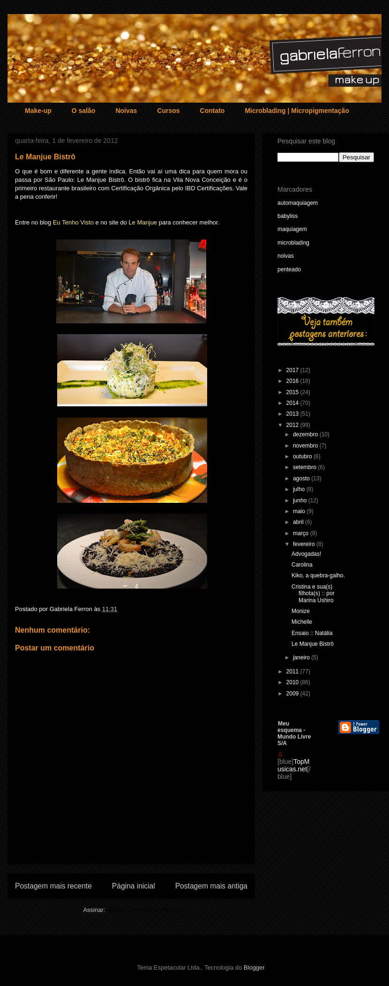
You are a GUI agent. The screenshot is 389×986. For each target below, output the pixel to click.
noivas (285, 256)
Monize (301, 611)
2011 (293, 671)
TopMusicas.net (293, 765)
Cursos (168, 110)
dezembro (306, 434)
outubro (303, 456)
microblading (293, 242)
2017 (293, 370)
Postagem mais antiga (211, 886)
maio (300, 511)
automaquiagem (297, 203)
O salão (84, 110)
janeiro (302, 657)
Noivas (126, 110)
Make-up (38, 110)
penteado (289, 269)
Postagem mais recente (53, 886)
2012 (293, 425)
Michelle (302, 622)
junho (300, 500)
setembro (305, 467)
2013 (293, 414)
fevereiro (304, 544)
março (301, 533)
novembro (306, 445)
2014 (293, 403)
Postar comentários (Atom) (143, 909)
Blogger (254, 967)
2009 (293, 693)
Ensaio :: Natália (312, 633)
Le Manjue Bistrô (313, 644)
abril (299, 522)
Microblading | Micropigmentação (297, 110)
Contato (212, 110)
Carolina (302, 564)
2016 (293, 381)
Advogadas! (306, 554)
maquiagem (292, 229)
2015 (293, 392)
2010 (293, 682)
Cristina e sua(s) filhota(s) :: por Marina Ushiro (313, 593)
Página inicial (133, 886)
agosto (302, 478)
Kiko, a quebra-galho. (318, 575)
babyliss (287, 216)
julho (300, 489)
